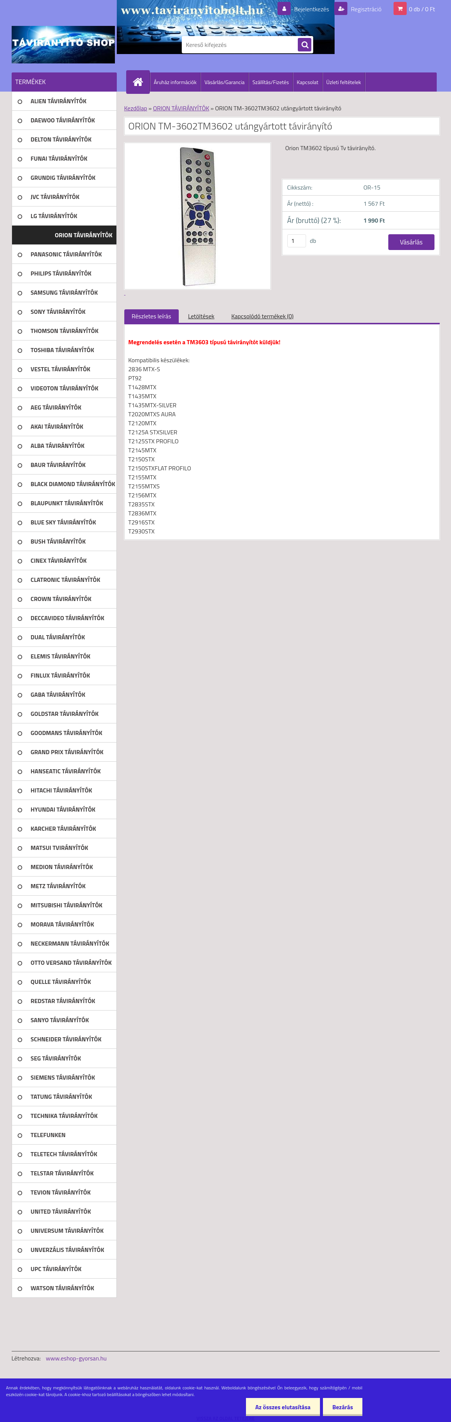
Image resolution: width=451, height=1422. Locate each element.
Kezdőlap (135, 108)
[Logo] (63, 44)
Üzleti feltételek (343, 82)
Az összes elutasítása (283, 1406)
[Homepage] (141, 81)
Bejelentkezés (311, 9)
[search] (304, 45)
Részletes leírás (151, 316)
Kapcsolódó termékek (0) (262, 316)
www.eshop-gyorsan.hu (76, 1358)
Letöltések (201, 316)
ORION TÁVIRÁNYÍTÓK (181, 108)
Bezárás (342, 1406)
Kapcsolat (307, 82)
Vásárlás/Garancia (224, 82)
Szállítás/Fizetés (270, 82)
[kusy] (296, 240)
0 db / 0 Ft (422, 9)
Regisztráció (366, 9)
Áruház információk (175, 82)
